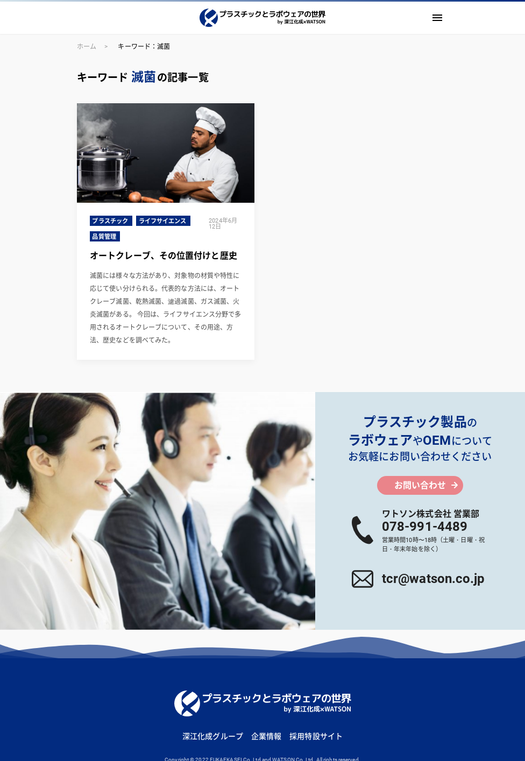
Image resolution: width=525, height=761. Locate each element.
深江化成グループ (212, 736)
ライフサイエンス (163, 221)
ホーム (86, 47)
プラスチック (110, 221)
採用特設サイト (316, 736)
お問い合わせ (420, 485)
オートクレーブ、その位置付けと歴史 (163, 256)
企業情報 (266, 736)
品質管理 (104, 236)
